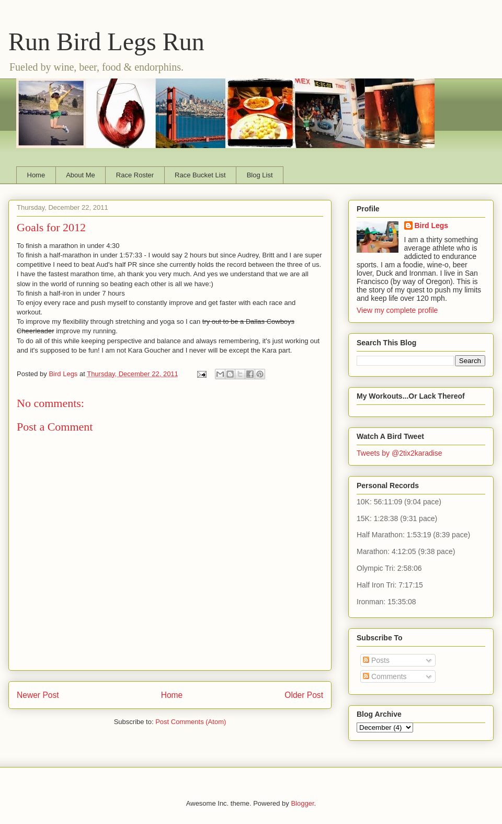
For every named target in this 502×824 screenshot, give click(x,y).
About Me (80, 175)
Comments (385, 676)
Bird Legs (432, 225)
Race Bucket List (200, 175)
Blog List (260, 175)
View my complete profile (397, 310)
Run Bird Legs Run (106, 41)
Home (36, 175)
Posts (376, 660)
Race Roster (135, 175)
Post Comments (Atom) (190, 722)
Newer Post (38, 695)
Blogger (302, 803)
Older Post (303, 695)
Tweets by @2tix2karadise (399, 453)
